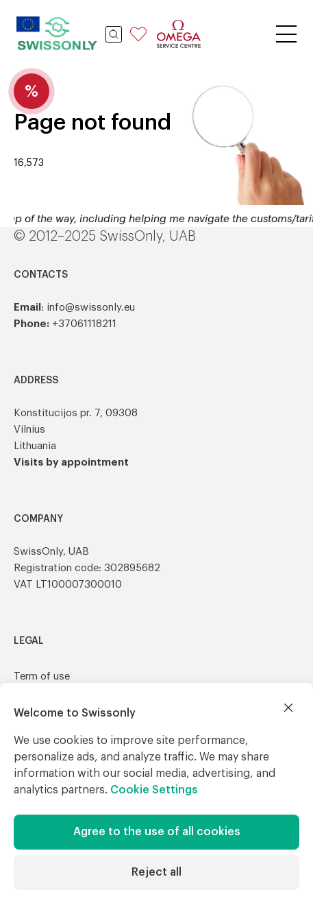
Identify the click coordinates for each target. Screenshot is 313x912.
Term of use (42, 676)
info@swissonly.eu (91, 307)
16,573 (29, 163)
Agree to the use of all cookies (156, 831)
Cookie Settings (154, 789)
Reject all (156, 872)
